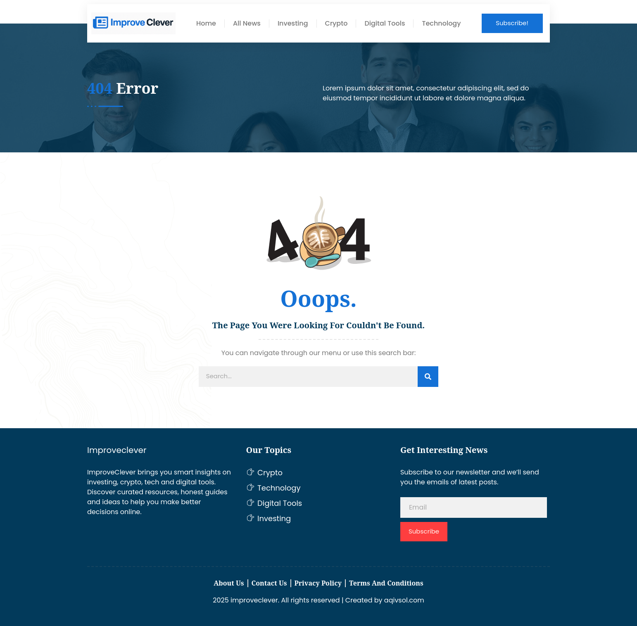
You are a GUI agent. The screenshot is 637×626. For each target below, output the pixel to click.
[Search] (428, 376)
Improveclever (116, 450)
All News (247, 23)
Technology (441, 23)
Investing (293, 23)
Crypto (336, 23)
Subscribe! (512, 23)
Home (206, 23)
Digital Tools (384, 23)
